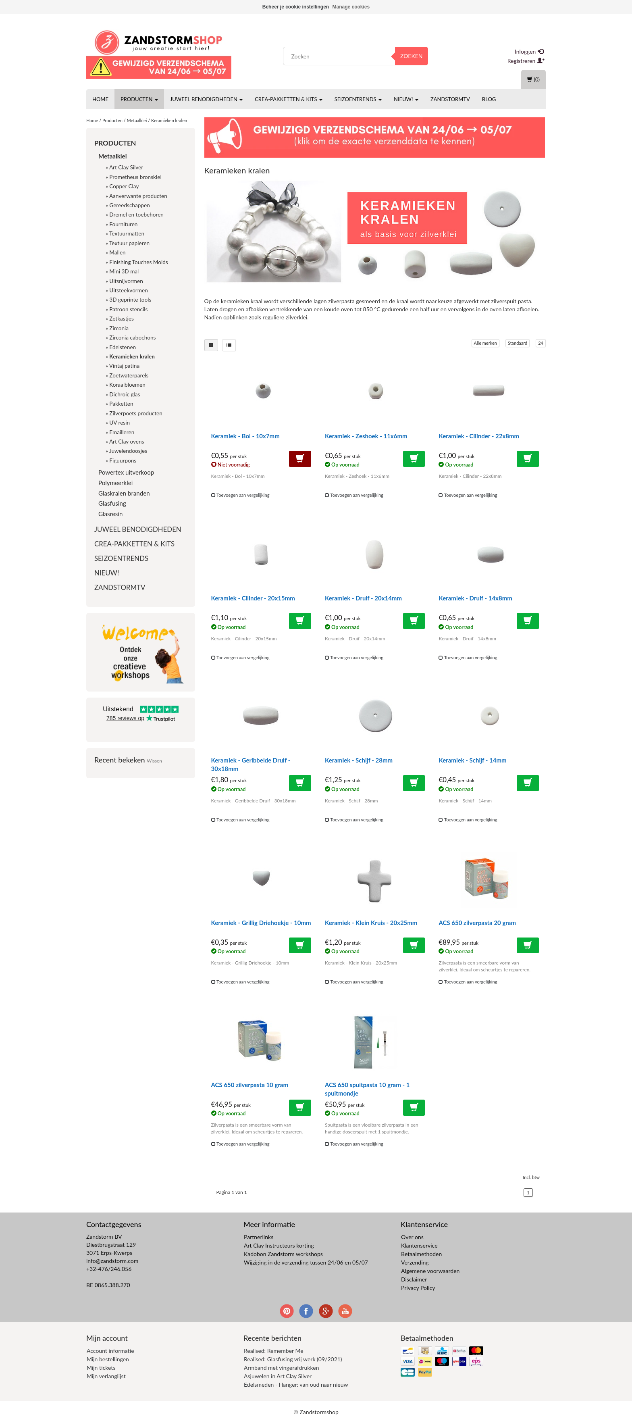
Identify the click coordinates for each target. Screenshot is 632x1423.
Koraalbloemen (127, 384)
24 (540, 343)
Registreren (526, 60)
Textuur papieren (129, 243)
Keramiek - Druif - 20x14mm (363, 598)
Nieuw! (406, 99)
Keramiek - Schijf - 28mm (359, 760)
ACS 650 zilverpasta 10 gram (250, 1084)
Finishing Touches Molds (138, 262)
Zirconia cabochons (132, 337)
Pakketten (121, 403)
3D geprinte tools (130, 299)
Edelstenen (122, 347)
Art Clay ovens (126, 441)
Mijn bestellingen (108, 1359)
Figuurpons (122, 460)
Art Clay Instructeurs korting (279, 1245)
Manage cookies (351, 7)
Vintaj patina (124, 366)
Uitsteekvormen (128, 290)
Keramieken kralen (169, 120)
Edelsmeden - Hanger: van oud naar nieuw (296, 1384)
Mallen (117, 252)
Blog (489, 99)
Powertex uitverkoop (126, 472)
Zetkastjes (121, 318)
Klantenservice (419, 1245)
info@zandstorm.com (112, 1260)
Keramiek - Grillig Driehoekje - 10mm (261, 922)
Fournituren (123, 224)
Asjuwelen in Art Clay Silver (278, 1376)
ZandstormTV (450, 99)
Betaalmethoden (421, 1253)
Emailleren (121, 432)
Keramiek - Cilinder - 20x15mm (253, 598)
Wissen (154, 760)
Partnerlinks (258, 1236)
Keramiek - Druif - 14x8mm (475, 598)
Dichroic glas (124, 394)
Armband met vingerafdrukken (281, 1367)
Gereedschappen (129, 205)
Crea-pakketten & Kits (288, 99)
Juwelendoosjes (128, 451)
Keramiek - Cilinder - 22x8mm (479, 436)
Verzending (415, 1262)
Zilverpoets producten (135, 413)
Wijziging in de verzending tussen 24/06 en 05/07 (306, 1262)
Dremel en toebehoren (136, 214)
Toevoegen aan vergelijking (240, 495)
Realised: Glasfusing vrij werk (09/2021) (293, 1359)
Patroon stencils (128, 309)
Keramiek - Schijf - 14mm (472, 760)
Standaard (517, 343)
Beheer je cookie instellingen (295, 7)
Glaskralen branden (124, 493)
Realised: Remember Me (274, 1350)
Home (100, 99)
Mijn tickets (101, 1367)
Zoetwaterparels (128, 375)
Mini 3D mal (124, 271)
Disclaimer (414, 1279)
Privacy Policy (418, 1287)
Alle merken (485, 343)
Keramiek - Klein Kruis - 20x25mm (371, 922)
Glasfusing (112, 503)
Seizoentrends (358, 99)
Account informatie (110, 1350)
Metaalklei (137, 120)
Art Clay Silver (126, 167)
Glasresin (110, 513)
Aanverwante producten (138, 196)
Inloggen (529, 51)
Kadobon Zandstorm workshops (283, 1253)
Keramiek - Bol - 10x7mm (245, 436)
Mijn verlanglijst (106, 1376)
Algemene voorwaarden (430, 1270)
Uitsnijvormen (126, 281)
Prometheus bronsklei (135, 177)
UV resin (119, 422)
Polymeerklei (115, 482)
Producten (139, 99)
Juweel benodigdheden (206, 99)
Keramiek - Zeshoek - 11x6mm (366, 436)
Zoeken (411, 55)
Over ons (412, 1236)
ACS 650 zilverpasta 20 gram (477, 922)
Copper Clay (124, 186)
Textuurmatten (126, 233)
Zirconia (119, 328)
